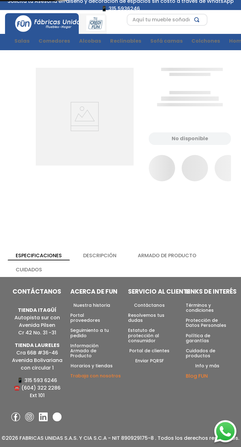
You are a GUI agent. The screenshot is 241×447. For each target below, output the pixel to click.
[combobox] (167, 20)
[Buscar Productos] (198, 19)
